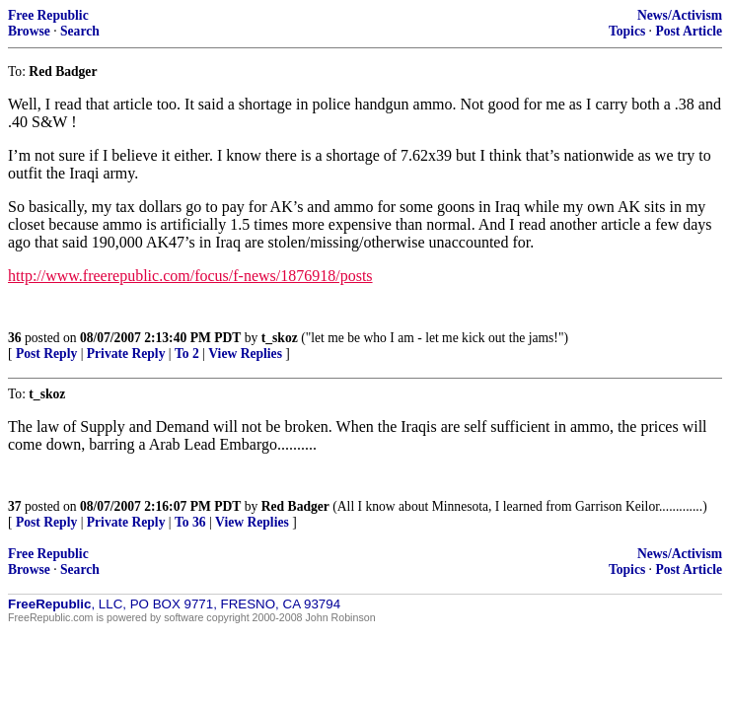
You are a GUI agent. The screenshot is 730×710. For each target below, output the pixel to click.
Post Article (688, 31)
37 (15, 506)
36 (15, 337)
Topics (627, 31)
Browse (29, 31)
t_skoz (279, 337)
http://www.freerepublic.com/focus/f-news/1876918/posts (190, 275)
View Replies (245, 353)
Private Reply (126, 353)
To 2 (187, 353)
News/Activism (679, 15)
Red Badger (295, 506)
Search (80, 31)
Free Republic (48, 15)
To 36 (190, 522)
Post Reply (46, 353)
